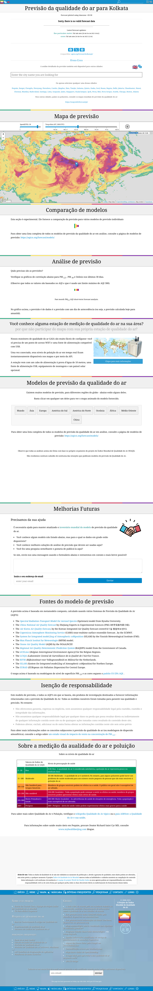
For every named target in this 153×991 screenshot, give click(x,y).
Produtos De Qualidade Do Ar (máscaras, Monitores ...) (35, 948)
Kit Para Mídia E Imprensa (25, 911)
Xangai (21, 88)
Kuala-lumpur (81, 92)
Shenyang (38, 88)
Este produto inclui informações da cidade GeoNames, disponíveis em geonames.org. (87, 921)
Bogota (109, 88)
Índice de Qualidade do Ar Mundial (66, 877)
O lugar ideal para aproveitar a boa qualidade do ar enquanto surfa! (86, 956)
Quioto (87, 88)
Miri (99, 92)
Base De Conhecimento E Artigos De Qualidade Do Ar (34, 923)
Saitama (80, 88)
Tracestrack (148, 202)
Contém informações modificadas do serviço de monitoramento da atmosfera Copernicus (84, 938)
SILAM (23, 663)
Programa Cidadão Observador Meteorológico (85, 931)
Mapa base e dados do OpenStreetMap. (82, 952)
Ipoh (89, 92)
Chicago (122, 92)
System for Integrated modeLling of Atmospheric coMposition (51, 636)
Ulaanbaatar (130, 88)
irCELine (24, 652)
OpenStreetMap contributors (126, 202)
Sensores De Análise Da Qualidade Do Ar (31, 929)
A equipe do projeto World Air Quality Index (73, 880)
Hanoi (138, 88)
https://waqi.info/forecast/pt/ (76, 102)
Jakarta (121, 88)
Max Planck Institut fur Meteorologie (39, 640)
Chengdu (29, 88)
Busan (103, 88)
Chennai (17, 92)
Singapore (70, 92)
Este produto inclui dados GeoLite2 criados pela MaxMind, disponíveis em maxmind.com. (84, 915)
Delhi (115, 88)
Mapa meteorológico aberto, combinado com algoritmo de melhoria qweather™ (87, 927)
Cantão (54, 88)
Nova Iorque (107, 92)
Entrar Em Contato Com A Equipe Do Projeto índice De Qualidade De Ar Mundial (35, 907)
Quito (63, 92)
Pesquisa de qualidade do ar (28, 916)
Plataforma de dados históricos (27, 954)
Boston (129, 92)
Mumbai (25, 92)
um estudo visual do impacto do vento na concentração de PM (82, 734)
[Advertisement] (76, 480)
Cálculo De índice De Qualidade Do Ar (30, 942)
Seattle (115, 92)
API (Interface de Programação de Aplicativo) (33, 952)
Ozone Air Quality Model (32, 644)
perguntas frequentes (24, 934)
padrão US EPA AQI (113, 673)
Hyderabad (34, 92)
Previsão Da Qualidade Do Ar (26, 944)
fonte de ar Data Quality (24, 940)
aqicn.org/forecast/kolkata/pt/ (82, 54)
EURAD (23, 667)
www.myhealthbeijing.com (72, 829)
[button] (76, 164)
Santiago (43, 92)
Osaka (92, 88)
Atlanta (136, 92)
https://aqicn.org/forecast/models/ (38, 237)
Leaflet (104, 202)
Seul (98, 88)
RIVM (23, 659)
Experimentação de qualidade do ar (29, 926)
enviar (98, 972)
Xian (67, 88)
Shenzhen (47, 88)
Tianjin (73, 88)
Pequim (15, 88)
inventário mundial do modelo (75, 527)
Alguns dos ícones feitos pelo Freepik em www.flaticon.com (82, 944)
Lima (50, 92)
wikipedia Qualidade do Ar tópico (92, 813)
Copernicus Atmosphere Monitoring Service (42, 632)
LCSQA (23, 655)
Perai (94, 92)
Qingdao (61, 88)
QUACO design (72, 961)
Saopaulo (56, 92)
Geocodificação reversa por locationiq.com (84, 949)
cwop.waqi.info (69, 934)
